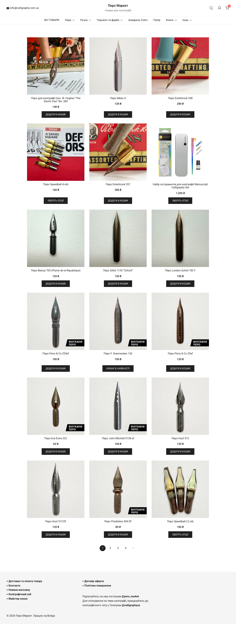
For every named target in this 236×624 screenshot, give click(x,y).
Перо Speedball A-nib (55, 184)
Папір (156, 20)
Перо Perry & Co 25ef (180, 353)
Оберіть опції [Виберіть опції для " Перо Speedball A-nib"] (56, 200)
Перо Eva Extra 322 (55, 438)
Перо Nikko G (118, 98)
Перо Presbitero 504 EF (118, 521)
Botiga (51, 615)
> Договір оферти (93, 581)
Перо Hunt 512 (180, 438)
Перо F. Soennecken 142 (118, 353)
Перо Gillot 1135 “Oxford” (118, 270)
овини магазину (20, 589)
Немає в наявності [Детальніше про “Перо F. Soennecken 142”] (118, 368)
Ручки (84, 20)
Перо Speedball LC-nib (180, 521)
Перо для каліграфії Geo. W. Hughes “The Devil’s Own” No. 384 (55, 100)
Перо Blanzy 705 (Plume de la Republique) (55, 270)
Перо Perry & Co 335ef (55, 353)
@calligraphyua (131, 605)
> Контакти (13, 585)
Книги (169, 20)
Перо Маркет (118, 6)
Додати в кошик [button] (56, 114)
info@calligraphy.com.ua (23, 7)
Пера (68, 20)
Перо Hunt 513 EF (55, 521)
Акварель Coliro (138, 20)
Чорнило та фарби (108, 20)
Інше (185, 20)
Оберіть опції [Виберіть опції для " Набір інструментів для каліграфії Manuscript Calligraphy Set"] (180, 200)
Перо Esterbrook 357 (118, 184)
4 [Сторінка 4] (125, 548)
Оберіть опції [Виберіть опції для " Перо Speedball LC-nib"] (180, 534)
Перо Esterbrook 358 (180, 98)
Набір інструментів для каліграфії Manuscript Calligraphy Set (180, 186)
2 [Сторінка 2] (110, 548)
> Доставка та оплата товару (24, 581)
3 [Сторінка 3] (118, 548)
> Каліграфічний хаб (19, 594)
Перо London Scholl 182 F (180, 270)
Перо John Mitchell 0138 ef (118, 438)
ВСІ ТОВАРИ (51, 20)
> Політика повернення (96, 585)
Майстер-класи (18, 598)
